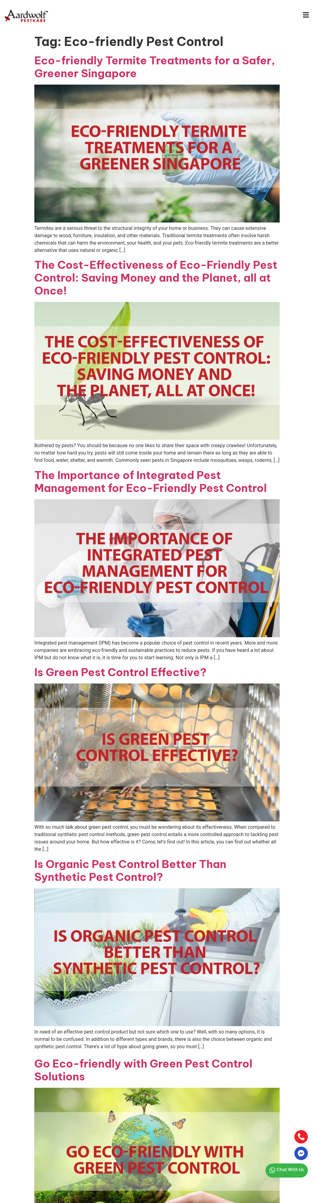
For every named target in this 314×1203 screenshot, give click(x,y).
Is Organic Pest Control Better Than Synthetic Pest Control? (130, 870)
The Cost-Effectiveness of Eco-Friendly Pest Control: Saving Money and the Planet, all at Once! (155, 277)
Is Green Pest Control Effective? (120, 672)
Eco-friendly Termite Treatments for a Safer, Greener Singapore (154, 67)
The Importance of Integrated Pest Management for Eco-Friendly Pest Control (150, 481)
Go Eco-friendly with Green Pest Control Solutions (143, 1070)
